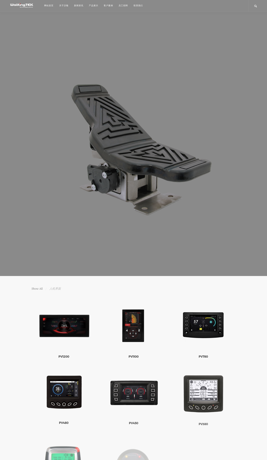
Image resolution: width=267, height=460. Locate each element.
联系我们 (138, 5)
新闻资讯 (78, 5)
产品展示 (93, 5)
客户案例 (108, 5)
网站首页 (48, 5)
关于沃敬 (63, 5)
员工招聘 (123, 5)
